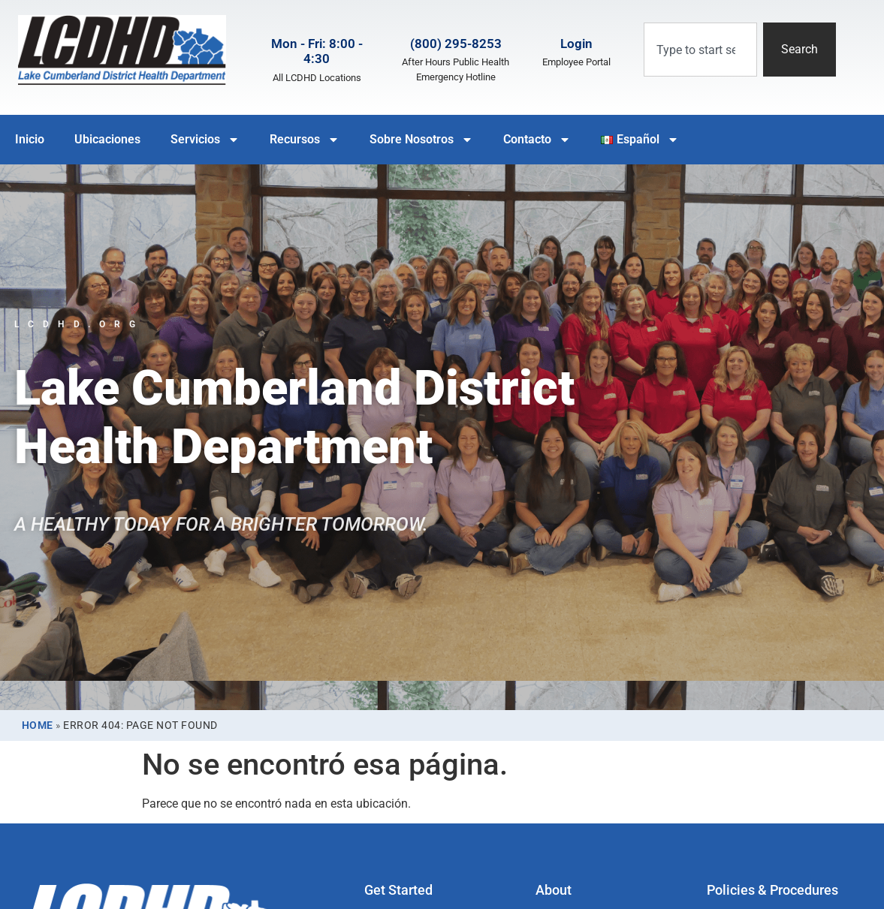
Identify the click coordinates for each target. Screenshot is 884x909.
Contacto (537, 139)
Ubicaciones (107, 139)
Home (37, 725)
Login (576, 43)
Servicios (205, 139)
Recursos (304, 139)
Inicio (29, 139)
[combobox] (700, 50)
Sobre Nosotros (421, 139)
